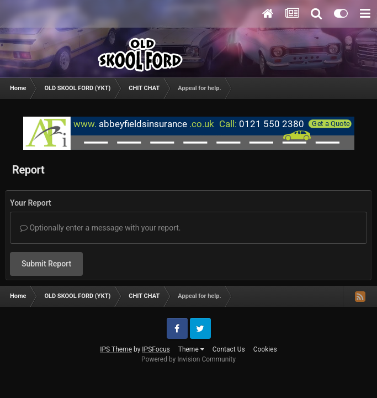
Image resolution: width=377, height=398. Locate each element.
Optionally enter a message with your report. (100, 227)
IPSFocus (155, 349)
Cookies (265, 349)
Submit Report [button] (46, 263)
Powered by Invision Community (188, 359)
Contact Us (229, 349)
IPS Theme (116, 349)
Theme (191, 349)
